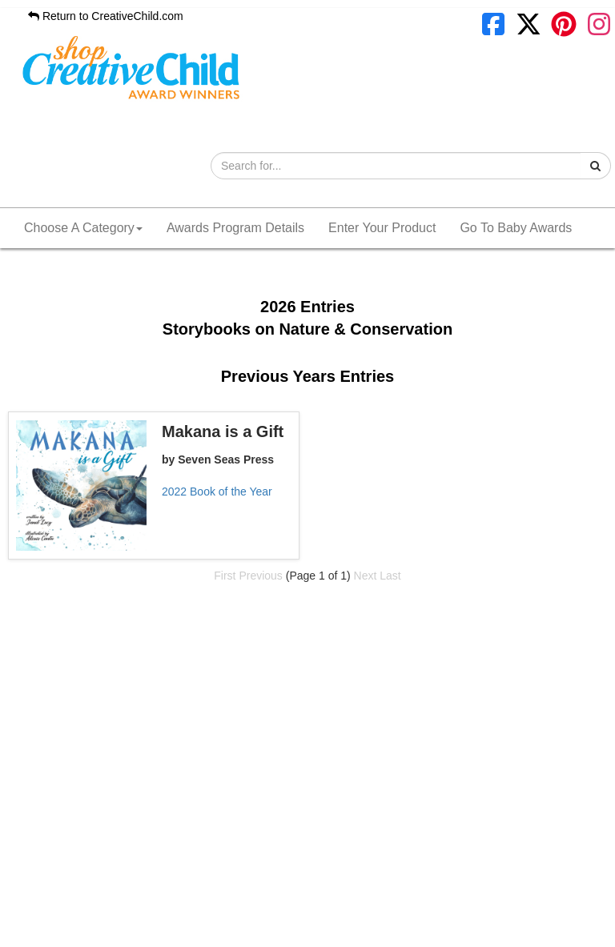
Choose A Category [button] (83, 228)
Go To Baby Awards (516, 228)
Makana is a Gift (222, 431)
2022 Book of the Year (217, 491)
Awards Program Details (235, 228)
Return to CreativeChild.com (105, 16)
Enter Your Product (382, 228)
